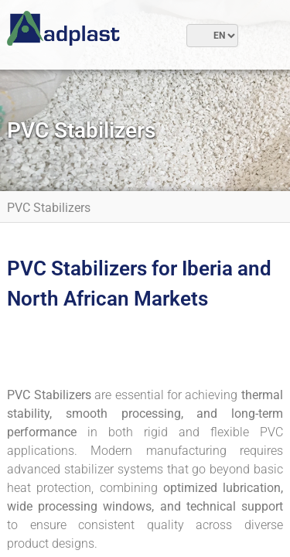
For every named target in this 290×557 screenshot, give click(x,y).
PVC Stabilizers (48, 207)
